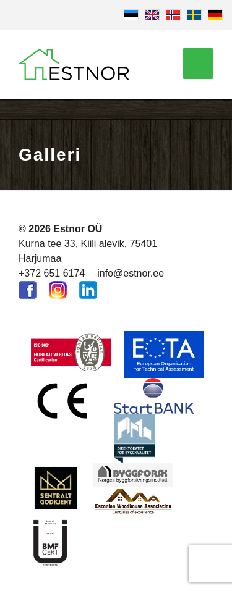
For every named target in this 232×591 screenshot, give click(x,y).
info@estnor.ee (130, 273)
